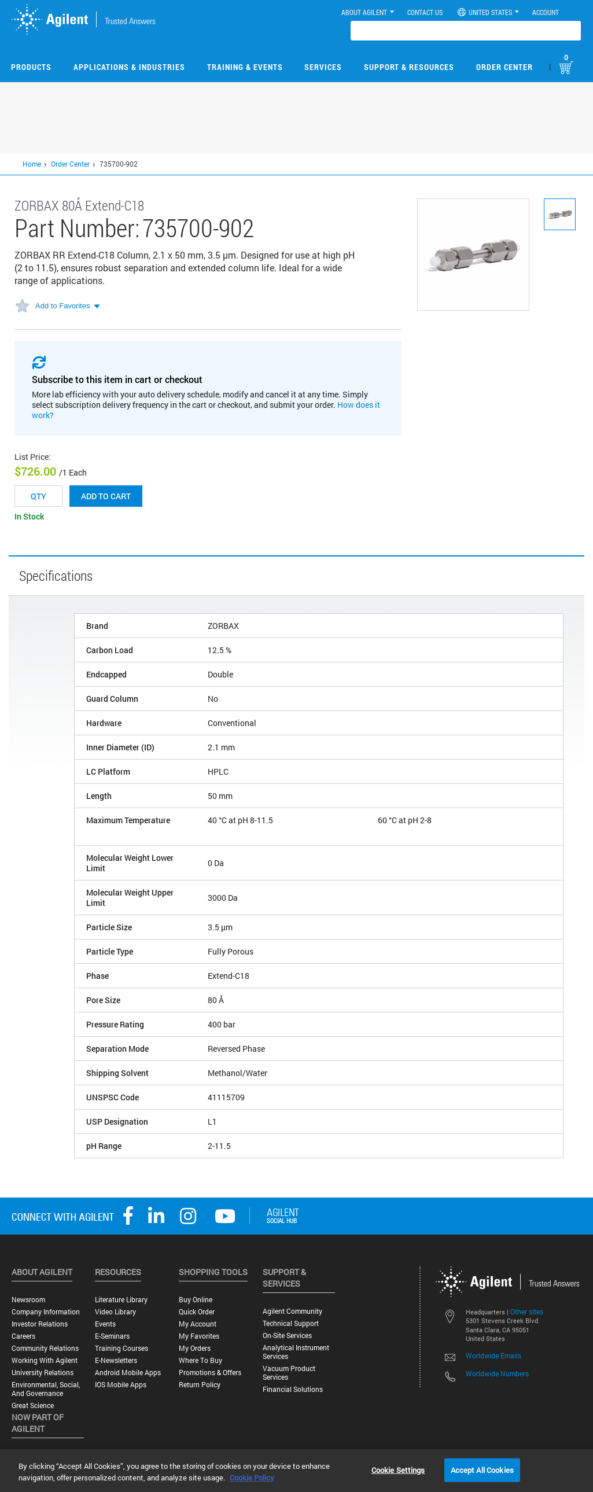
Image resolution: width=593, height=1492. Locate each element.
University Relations (42, 1372)
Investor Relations (40, 1324)
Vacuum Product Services (289, 1373)
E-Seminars (112, 1336)
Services (323, 66)
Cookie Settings (398, 1469)
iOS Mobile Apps (120, 1384)
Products (31, 66)
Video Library (115, 1311)
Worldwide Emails (493, 1355)
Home (32, 163)
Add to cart (106, 496)
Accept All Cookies (482, 1469)
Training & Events (245, 66)
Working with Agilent (45, 1360)
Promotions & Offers (210, 1372)
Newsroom (28, 1299)
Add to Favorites (62, 305)
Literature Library (121, 1299)
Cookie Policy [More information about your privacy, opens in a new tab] (252, 1477)
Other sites (526, 1311)
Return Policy (199, 1384)
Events (105, 1324)
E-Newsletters (116, 1360)
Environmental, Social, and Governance (46, 1389)
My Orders (195, 1348)
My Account (197, 1324)
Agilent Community (292, 1311)
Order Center (504, 66)
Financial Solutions (293, 1389)
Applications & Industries (129, 66)
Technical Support (291, 1323)
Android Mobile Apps (128, 1372)
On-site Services (287, 1335)
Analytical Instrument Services (296, 1352)
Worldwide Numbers (497, 1373)
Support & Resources (409, 66)
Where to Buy (200, 1360)
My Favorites (199, 1336)
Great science (33, 1405)
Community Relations (45, 1348)
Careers (23, 1336)
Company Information (46, 1311)
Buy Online (195, 1299)
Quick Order (197, 1311)
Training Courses (121, 1348)
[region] (296, 1470)
